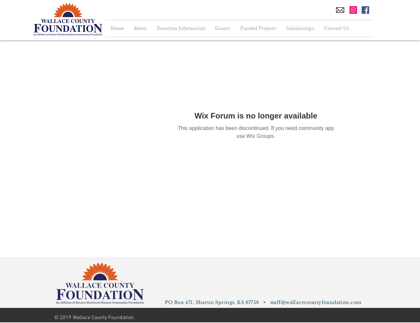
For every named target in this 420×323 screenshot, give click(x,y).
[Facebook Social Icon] (365, 10)
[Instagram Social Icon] (353, 10)
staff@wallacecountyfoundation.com (316, 302)
